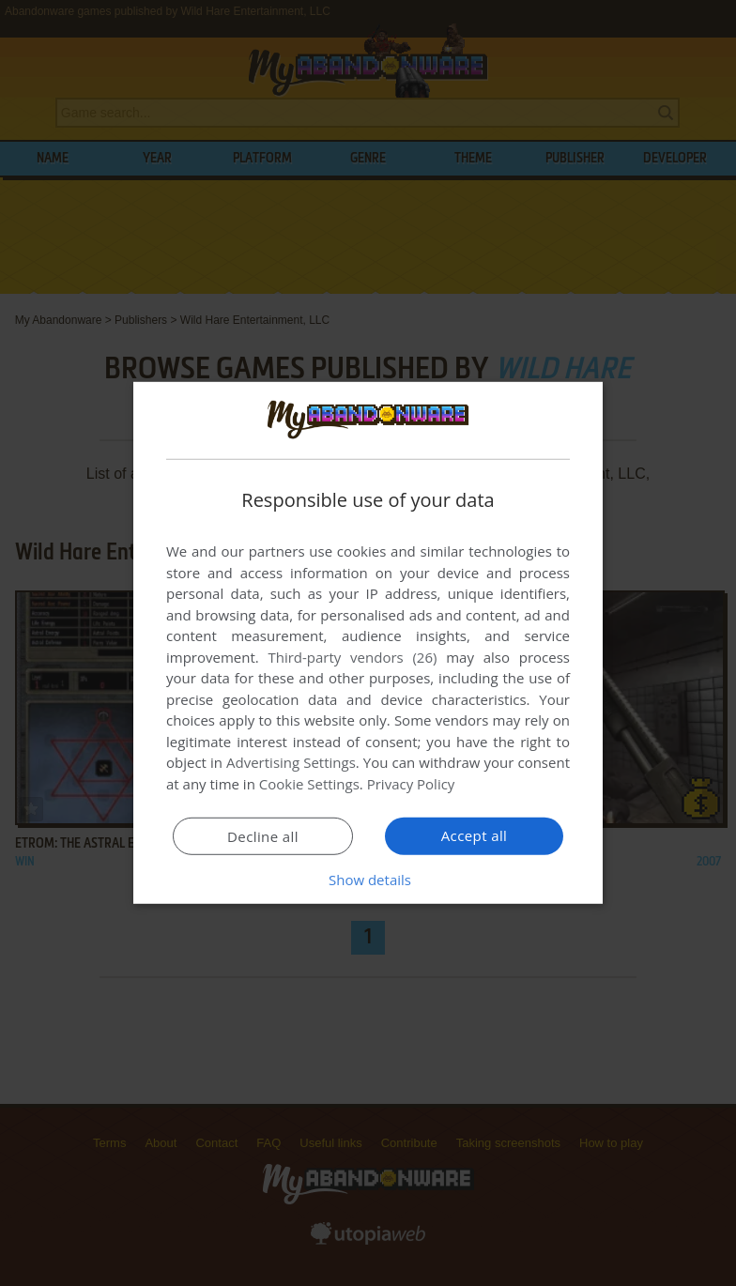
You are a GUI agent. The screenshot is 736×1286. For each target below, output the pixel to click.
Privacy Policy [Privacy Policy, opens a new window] (411, 783)
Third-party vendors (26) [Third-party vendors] (352, 657)
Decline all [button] (263, 836)
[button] (368, 879)
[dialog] (368, 643)
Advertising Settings (291, 762)
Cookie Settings (309, 783)
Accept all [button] (474, 835)
